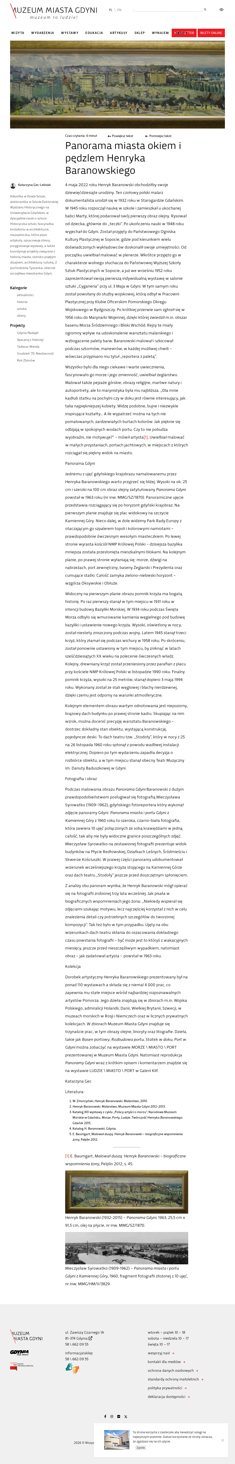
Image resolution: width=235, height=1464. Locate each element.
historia (22, 302)
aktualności (25, 295)
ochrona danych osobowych (171, 1370)
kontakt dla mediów (164, 1362)
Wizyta (17, 33)
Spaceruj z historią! (30, 340)
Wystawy (69, 33)
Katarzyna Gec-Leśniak (34, 185)
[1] (146, 437)
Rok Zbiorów (26, 360)
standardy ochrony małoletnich (173, 1379)
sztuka (22, 309)
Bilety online (211, 33)
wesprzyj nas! (159, 1353)
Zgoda (141, 1447)
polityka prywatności (165, 1388)
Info (180, 33)
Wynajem (160, 33)
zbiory (21, 316)
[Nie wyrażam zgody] (222, 1440)
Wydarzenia (42, 33)
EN (119, 10)
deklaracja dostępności (166, 1396)
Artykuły (118, 33)
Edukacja (94, 33)
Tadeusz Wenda (28, 347)
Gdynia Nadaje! (28, 333)
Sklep (139, 33)
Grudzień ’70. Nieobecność (35, 354)
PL (110, 10)
